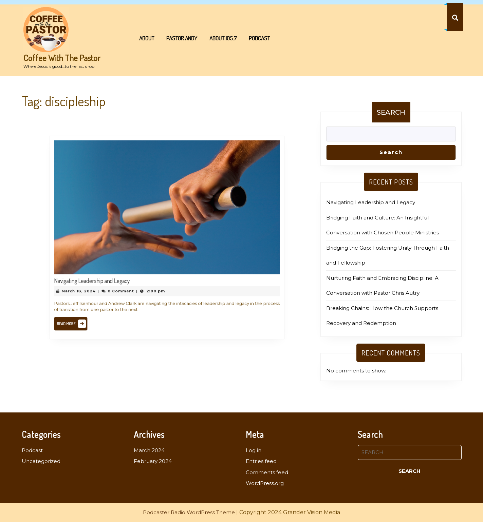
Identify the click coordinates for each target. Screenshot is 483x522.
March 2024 (149, 450)
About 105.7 (223, 38)
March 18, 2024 (88, 285)
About (146, 38)
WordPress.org (265, 483)
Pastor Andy (181, 38)
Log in (253, 450)
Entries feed (261, 461)
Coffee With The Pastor (61, 57)
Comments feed (267, 472)
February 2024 (153, 461)
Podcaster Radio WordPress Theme (189, 512)
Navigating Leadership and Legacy (99, 275)
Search (391, 112)
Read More (81, 315)
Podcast (259, 38)
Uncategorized (41, 461)
